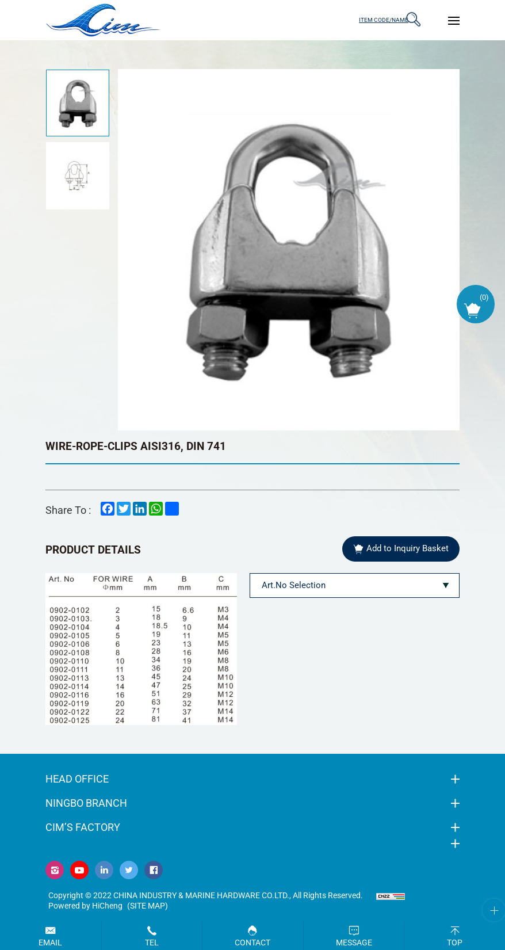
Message (354, 942)
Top (454, 942)
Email (50, 942)
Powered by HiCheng (85, 907)
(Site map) (147, 907)
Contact (252, 942)
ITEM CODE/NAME (373, 20)
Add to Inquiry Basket (407, 549)
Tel (152, 942)
